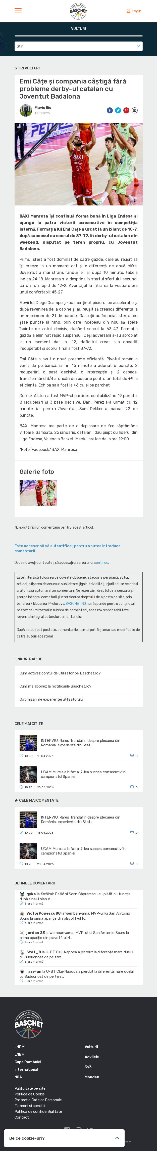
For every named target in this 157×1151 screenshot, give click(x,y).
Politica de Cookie (30, 1094)
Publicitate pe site (30, 1088)
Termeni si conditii (30, 1105)
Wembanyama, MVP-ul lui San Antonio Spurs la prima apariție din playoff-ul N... (75, 916)
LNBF (19, 1054)
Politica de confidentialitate (38, 1111)
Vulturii (91, 1047)
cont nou (101, 563)
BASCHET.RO (76, 604)
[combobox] (79, 46)
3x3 (88, 1067)
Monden (92, 1077)
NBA (18, 1077)
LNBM (20, 1047)
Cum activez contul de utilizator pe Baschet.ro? (60, 673)
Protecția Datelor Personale (38, 1100)
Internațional (26, 1069)
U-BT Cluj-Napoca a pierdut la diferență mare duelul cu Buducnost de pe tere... (76, 954)
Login (134, 11)
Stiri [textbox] (20, 46)
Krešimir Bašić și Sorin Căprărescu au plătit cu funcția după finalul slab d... (75, 896)
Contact (22, 1117)
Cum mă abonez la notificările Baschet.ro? (56, 686)
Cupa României (28, 1062)
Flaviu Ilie (43, 108)
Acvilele (92, 1057)
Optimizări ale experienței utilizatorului (51, 699)
